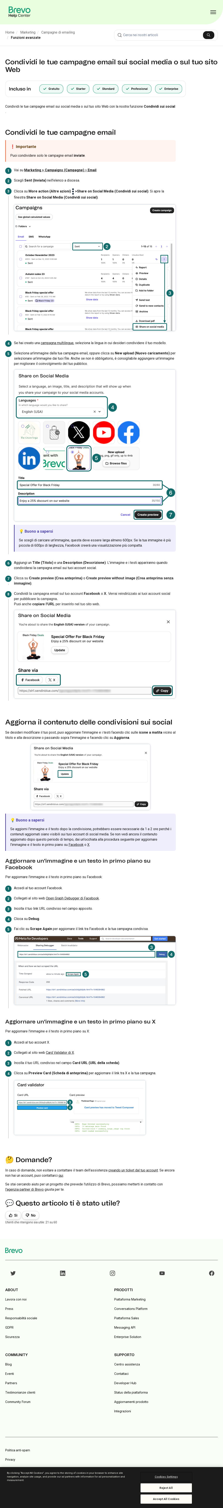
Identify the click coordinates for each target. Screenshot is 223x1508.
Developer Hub (125, 1383)
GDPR (9, 1327)
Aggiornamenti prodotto (131, 1402)
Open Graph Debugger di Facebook (72, 898)
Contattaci (121, 1373)
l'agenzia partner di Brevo (24, 1189)
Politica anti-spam (17, 1450)
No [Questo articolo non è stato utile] (33, 1215)
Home (9, 32)
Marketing (27, 32)
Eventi (9, 1373)
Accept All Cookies (166, 1499)
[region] (111, 1487)
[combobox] (166, 35)
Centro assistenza (127, 1364)
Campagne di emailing (58, 32)
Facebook (76, 845)
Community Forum (17, 1402)
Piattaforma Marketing (130, 1299)
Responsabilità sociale (21, 1318)
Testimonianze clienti (20, 1392)
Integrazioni (122, 1411)
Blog (8, 1364)
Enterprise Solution (127, 1337)
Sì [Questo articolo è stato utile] (15, 1215)
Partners (11, 1383)
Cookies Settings (166, 1476)
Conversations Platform (131, 1309)
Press (9, 1309)
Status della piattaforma (131, 1392)
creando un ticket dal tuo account (133, 1170)
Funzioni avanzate (26, 38)
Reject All (166, 1487)
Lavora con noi (16, 1299)
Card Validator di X (60, 1053)
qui (61, 1175)
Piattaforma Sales (126, 1318)
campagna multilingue (57, 343)
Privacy (10, 1459)
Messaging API (124, 1327)
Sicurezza (12, 1337)
